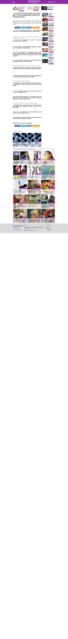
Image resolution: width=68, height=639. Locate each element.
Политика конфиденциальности (30, 636)
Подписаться (51, 2)
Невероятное (48, 634)
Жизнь (47, 632)
